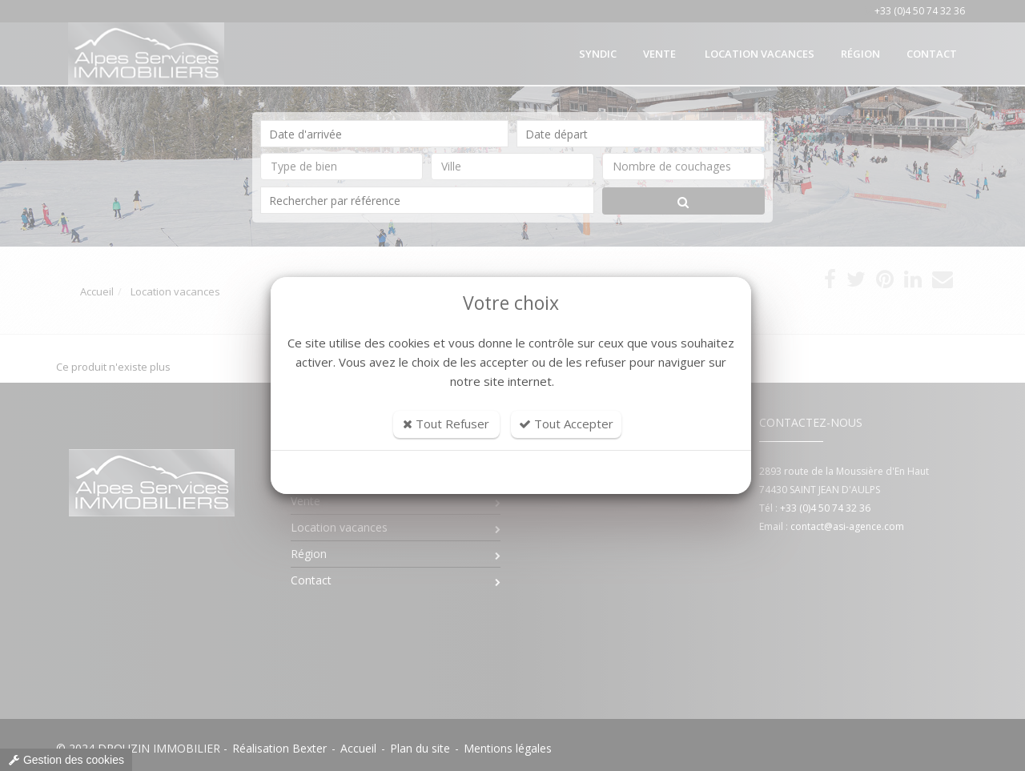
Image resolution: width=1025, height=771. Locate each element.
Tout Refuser (446, 424)
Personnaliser (511, 472)
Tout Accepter (566, 424)
